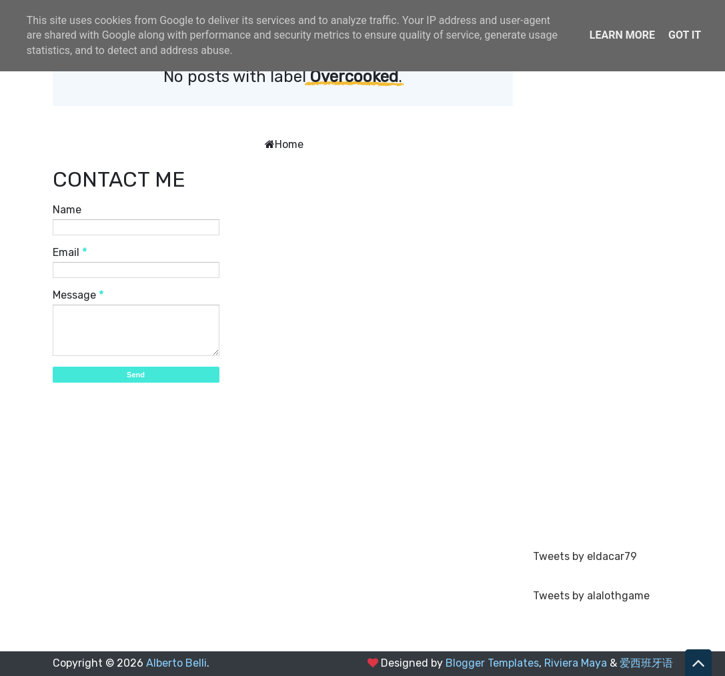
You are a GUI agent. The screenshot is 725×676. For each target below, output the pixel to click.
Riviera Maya (575, 663)
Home (289, 144)
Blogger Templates (492, 663)
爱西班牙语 (646, 663)
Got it (684, 35)
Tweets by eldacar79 (585, 556)
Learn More (622, 35)
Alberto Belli (176, 663)
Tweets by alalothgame (591, 595)
